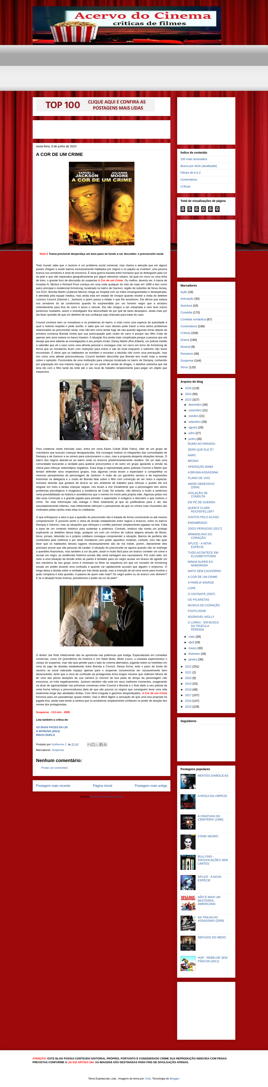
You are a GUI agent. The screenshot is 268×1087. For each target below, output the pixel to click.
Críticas (185, 186)
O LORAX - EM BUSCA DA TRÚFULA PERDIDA (203, 626)
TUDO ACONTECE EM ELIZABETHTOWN (203, 554)
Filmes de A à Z (190, 172)
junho (192, 439)
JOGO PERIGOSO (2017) (205, 528)
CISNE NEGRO (208, 836)
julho (191, 433)
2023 (188, 399)
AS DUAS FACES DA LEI (52, 727)
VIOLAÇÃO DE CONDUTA (198, 494)
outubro (193, 416)
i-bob (148, 1078)
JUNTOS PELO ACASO (203, 517)
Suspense (58, 750)
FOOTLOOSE (197, 611)
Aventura (186, 305)
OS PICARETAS (198, 599)
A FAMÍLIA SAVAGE (201, 582)
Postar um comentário (54, 767)
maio (192, 636)
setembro (194, 421)
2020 (188, 678)
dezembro (195, 404)
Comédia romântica (193, 319)
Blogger (174, 1078)
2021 (188, 672)
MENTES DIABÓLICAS (213, 775)
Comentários (188, 179)
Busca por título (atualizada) (198, 166)
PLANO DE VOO (199, 478)
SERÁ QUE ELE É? (201, 449)
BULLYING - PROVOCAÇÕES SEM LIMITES (213, 860)
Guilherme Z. (60, 744)
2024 (188, 394)
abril (191, 642)
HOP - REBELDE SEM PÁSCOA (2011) (213, 959)
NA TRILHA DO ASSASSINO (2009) (211, 919)
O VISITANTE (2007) (201, 594)
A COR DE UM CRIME (203, 577)
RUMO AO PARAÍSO (201, 443)
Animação (186, 298)
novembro (195, 410)
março (192, 648)
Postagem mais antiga (151, 786)
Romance (186, 353)
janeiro (193, 659)
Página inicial (102, 786)
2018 (188, 689)
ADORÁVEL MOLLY (201, 616)
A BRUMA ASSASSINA (203, 472)
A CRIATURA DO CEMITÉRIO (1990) (210, 817)
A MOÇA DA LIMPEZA (212, 796)
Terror (184, 367)
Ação (183, 292)
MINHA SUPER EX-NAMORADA (201, 563)
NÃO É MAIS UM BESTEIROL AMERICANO (209, 900)
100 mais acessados (193, 159)
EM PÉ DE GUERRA (201, 502)
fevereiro (194, 653)
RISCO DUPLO (45, 735)
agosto (193, 427)
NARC (192, 455)
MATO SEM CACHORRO (204, 571)
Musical (185, 346)
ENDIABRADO (197, 522)
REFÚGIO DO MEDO (212, 937)
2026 (188, 388)
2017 (188, 695)
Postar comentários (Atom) (107, 796)
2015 (188, 706)
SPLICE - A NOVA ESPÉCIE (199, 545)
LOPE (192, 588)
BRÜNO (193, 461)
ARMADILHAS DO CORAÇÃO (200, 536)
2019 (188, 683)
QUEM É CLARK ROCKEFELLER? (201, 509)
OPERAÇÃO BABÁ (200, 466)
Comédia (186, 312)
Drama (184, 340)
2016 (188, 700)
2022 (188, 666)
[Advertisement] (134, 54)
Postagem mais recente (53, 786)
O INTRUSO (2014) (48, 731)
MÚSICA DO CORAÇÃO (204, 605)
